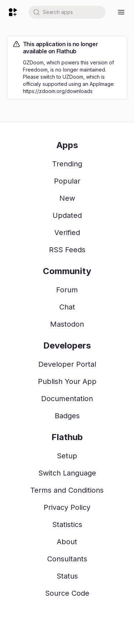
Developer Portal (67, 364)
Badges (67, 415)
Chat (67, 307)
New (67, 198)
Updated (67, 215)
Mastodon (67, 324)
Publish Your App (67, 381)
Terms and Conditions (67, 490)
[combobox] (67, 12)
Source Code (67, 593)
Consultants (67, 559)
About (67, 541)
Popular (67, 181)
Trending (67, 164)
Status (67, 576)
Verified (67, 232)
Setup (67, 456)
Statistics (67, 524)
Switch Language (67, 473)
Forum (67, 290)
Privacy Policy (67, 507)
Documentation (67, 398)
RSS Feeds (67, 249)
